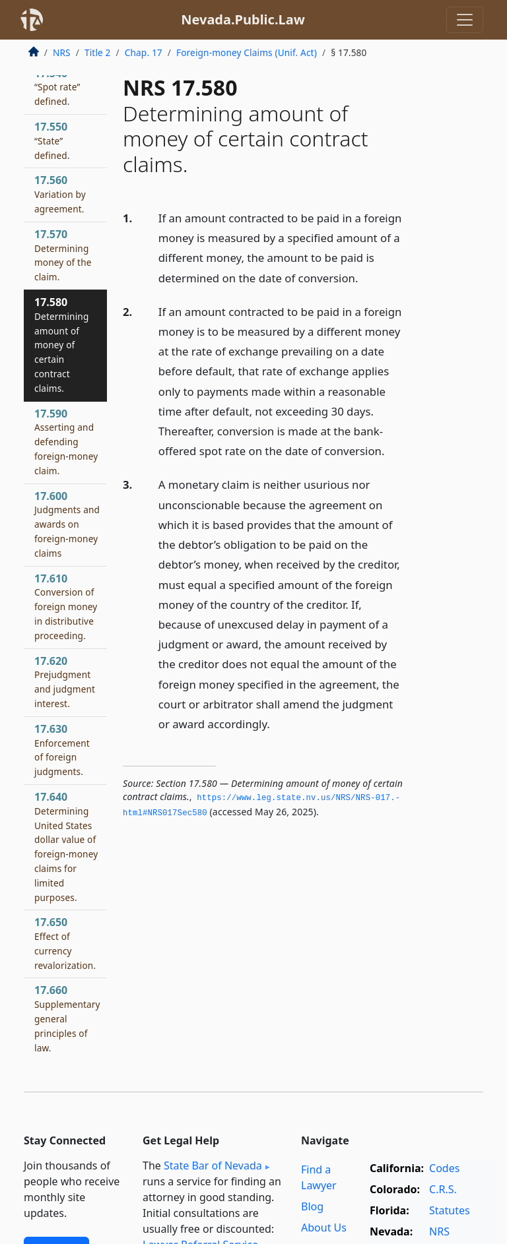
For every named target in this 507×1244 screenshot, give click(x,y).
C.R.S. (443, 1189)
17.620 (64, 682)
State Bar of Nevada (213, 1165)
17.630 (62, 750)
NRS (62, 52)
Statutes (449, 1210)
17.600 (67, 524)
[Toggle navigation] (464, 20)
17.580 (61, 344)
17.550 (52, 140)
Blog (312, 1206)
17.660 (67, 1018)
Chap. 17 (143, 52)
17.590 (66, 441)
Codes (444, 1168)
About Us (324, 1227)
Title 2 (97, 52)
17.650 (65, 943)
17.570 (63, 255)
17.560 (60, 194)
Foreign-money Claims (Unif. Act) (246, 52)
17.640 (66, 847)
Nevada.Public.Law (243, 19)
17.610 (65, 606)
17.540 (57, 87)
